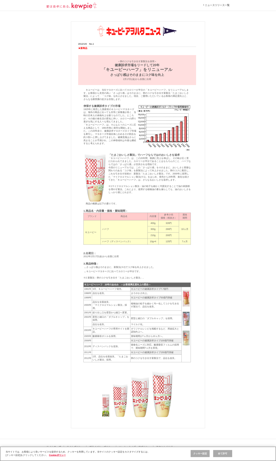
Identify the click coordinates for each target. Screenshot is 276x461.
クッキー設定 (200, 453)
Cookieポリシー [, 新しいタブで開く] (57, 455)
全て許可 (222, 453)
